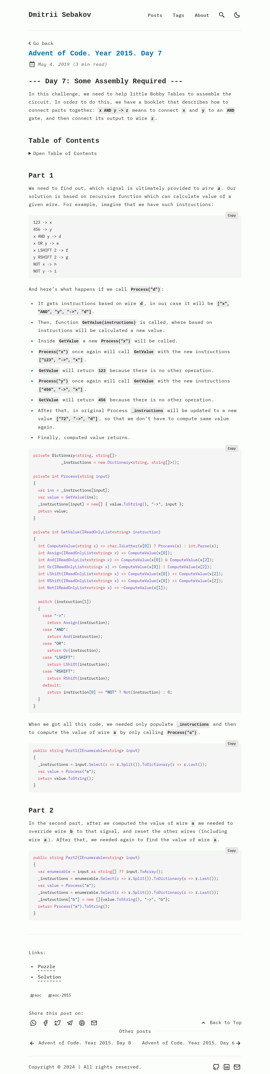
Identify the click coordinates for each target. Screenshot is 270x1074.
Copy (232, 215)
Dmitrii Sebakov (60, 15)
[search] (222, 15)
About (202, 15)
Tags (178, 15)
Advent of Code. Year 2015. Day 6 (192, 1040)
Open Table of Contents (65, 153)
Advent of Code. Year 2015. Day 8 (80, 1040)
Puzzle (46, 963)
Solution (49, 974)
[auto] (237, 15)
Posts (155, 15)
